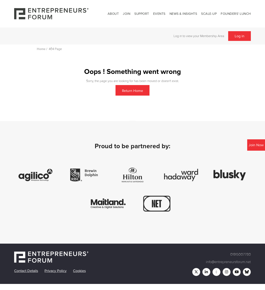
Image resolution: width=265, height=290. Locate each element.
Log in (239, 36)
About (113, 14)
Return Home (132, 90)
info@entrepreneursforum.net (228, 262)
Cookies (79, 271)
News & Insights (183, 14)
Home (41, 49)
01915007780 (240, 254)
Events (159, 14)
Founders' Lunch (236, 14)
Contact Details (26, 271)
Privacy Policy (56, 271)
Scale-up (209, 14)
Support (141, 14)
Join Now (256, 145)
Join (126, 14)
